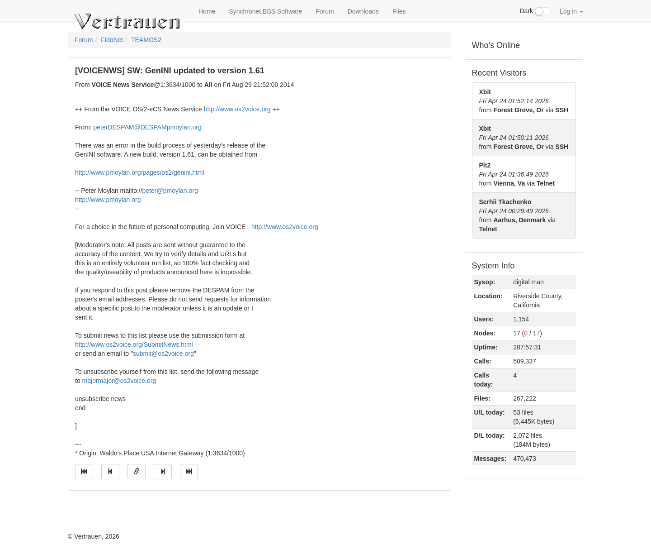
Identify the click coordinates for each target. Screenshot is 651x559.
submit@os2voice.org (163, 353)
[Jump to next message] (163, 471)
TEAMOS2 (146, 39)
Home (206, 11)
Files (399, 11)
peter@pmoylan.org (170, 190)
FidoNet (112, 39)
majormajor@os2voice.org (119, 380)
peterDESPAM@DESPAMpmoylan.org (147, 127)
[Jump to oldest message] (84, 471)
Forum (325, 11)
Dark (535, 11)
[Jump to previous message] (110, 471)
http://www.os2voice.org (237, 109)
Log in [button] (571, 11)
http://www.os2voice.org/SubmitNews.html (134, 344)
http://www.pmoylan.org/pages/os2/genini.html (139, 172)
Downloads (363, 11)
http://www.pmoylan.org (108, 199)
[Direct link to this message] (136, 471)
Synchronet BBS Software (265, 11)
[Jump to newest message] (189, 471)
